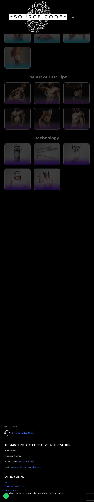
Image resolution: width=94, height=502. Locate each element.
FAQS (6, 482)
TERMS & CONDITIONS (14, 486)
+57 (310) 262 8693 (22, 432)
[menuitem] (73, 16)
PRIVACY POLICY (11, 490)
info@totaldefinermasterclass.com (25, 467)
